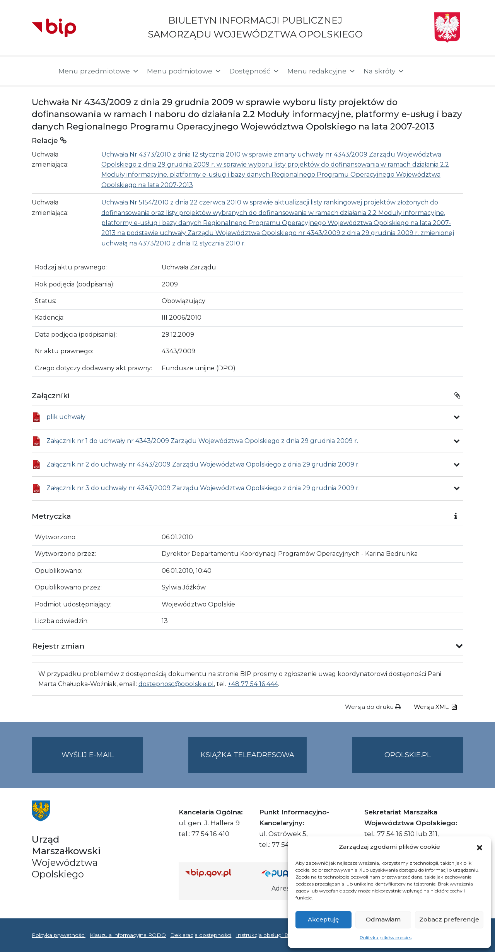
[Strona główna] (41, 71)
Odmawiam (383, 919)
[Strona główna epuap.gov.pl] (286, 873)
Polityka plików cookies (385, 937)
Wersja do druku (373, 706)
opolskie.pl (407, 755)
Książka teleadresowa (247, 755)
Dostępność (254, 71)
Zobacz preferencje (449, 919)
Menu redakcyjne (321, 71)
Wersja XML (435, 706)
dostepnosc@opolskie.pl (176, 684)
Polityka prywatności (58, 935)
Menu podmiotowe (184, 71)
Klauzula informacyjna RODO (128, 935)
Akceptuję (323, 919)
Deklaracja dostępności (200, 935)
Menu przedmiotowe (98, 71)
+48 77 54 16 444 (253, 684)
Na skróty (384, 71)
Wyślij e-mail (102, 761)
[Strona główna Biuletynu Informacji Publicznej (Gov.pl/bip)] (217, 873)
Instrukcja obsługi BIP (265, 935)
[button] (479, 847)
